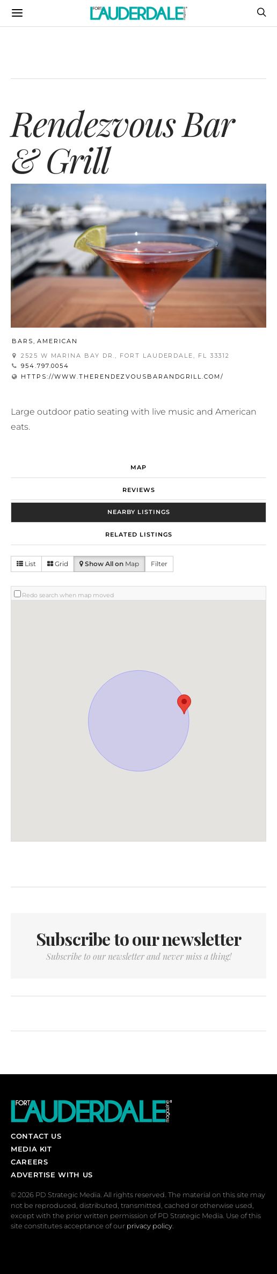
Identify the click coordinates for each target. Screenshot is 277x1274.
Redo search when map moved (68, 595)
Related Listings (138, 534)
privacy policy (149, 1226)
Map (138, 467)
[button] (184, 704)
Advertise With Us (52, 1174)
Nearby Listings (138, 512)
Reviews (138, 490)
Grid (57, 564)
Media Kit (31, 1149)
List (26, 564)
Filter (159, 564)
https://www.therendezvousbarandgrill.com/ (122, 376)
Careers (29, 1161)
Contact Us (36, 1136)
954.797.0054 (45, 366)
